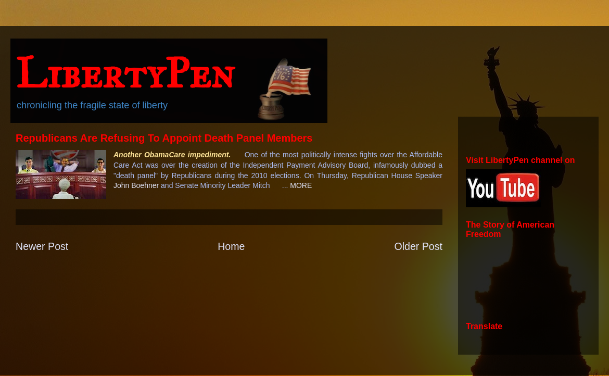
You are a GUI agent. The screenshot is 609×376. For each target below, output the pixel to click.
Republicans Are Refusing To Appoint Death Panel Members (164, 138)
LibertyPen (125, 73)
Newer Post (42, 246)
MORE (301, 185)
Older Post (418, 246)
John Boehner (136, 185)
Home (231, 246)
